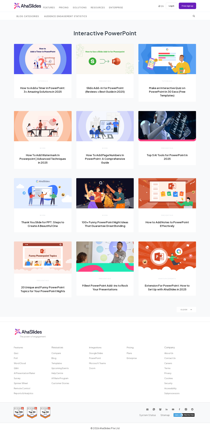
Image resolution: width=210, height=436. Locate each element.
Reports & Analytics (23, 393)
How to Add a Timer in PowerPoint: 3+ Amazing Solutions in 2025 (43, 91)
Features (52, 6)
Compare (56, 353)
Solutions (84, 6)
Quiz (16, 353)
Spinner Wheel (21, 383)
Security (168, 383)
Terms (167, 368)
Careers (168, 363)
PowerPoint (95, 358)
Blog (53, 358)
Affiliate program (59, 378)
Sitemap (190, 415)
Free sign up (187, 6)
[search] (194, 16)
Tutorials (42, 81)
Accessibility (170, 388)
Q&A (16, 368)
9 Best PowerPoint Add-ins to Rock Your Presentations (105, 291)
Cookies (168, 378)
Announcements (167, 283)
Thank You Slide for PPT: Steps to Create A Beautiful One (43, 224)
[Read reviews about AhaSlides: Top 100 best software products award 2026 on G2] (19, 412)
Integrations (95, 347)
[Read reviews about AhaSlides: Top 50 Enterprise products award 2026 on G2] (45, 412)
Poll (16, 358)
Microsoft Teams (97, 363)
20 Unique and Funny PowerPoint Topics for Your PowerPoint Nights (43, 293)
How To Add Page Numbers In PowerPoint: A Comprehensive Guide (104, 158)
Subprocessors (172, 393)
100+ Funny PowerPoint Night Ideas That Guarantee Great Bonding (105, 226)
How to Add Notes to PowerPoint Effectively (167, 224)
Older (186, 314)
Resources (103, 6)
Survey (17, 378)
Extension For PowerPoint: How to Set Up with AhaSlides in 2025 (167, 291)
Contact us (170, 358)
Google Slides (96, 353)
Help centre (57, 373)
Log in (170, 6)
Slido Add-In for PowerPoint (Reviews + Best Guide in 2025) (105, 89)
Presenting (105, 81)
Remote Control (22, 388)
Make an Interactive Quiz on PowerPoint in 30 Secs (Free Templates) (167, 91)
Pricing (67, 6)
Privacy (168, 373)
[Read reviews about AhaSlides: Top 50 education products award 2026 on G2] (32, 412)
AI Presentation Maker (24, 373)
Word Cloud (20, 363)
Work (43, 148)
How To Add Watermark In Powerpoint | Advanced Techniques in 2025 (43, 158)
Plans (129, 353)
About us (168, 353)
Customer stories (60, 383)
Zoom (92, 368)
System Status (173, 415)
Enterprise (123, 6)
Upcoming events (60, 368)
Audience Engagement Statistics (65, 16)
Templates (56, 363)
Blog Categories (27, 16)
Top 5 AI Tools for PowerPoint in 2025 (167, 157)
